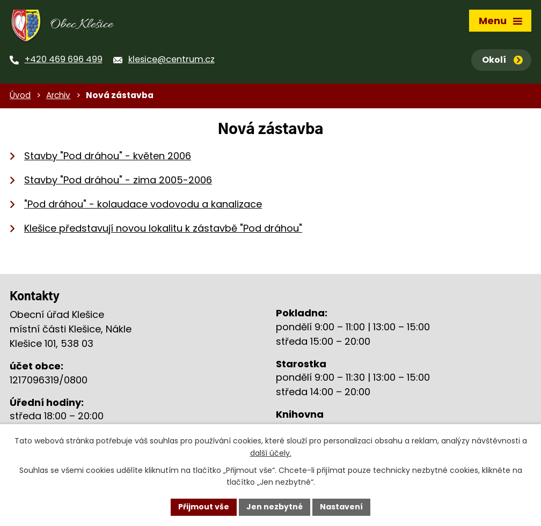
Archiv (58, 95)
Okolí (502, 60)
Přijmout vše (203, 506)
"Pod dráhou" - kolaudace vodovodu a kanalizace (143, 204)
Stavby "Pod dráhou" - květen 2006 (107, 155)
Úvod (20, 95)
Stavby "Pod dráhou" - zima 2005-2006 (118, 180)
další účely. (270, 453)
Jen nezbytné (274, 506)
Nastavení (341, 506)
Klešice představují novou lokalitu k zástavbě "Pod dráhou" (163, 228)
